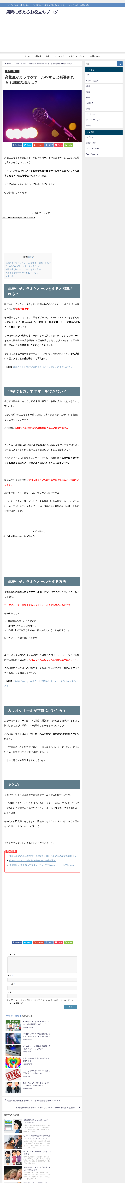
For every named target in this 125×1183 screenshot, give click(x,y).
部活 (88, 86)
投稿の (91, 143)
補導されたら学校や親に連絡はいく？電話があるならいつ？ (43, 366)
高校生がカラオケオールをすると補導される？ (28, 263)
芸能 (47, 56)
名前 (10, 978)
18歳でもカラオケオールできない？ (23, 266)
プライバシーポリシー (77, 56)
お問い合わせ (95, 56)
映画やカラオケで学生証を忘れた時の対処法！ (32, 860)
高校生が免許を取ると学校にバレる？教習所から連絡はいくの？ (35, 1066)
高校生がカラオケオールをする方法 (23, 269)
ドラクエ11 (90, 114)
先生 (88, 75)
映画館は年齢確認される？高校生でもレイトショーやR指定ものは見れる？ (45, 1073)
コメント (11, 954)
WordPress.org (92, 154)
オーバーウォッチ (93, 120)
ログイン (89, 137)
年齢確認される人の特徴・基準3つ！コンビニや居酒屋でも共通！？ (43, 855)
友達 (88, 92)
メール (11, 986)
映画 (88, 97)
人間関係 (37, 56)
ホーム (27, 56)
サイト (10, 995)
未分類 (88, 125)
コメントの (92, 148)
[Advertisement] (62, 35)
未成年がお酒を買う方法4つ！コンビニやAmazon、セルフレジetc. (42, 865)
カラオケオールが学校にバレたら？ (23, 272)
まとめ (10, 275)
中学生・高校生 (12, 71)
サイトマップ (59, 56)
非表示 (30, 257)
